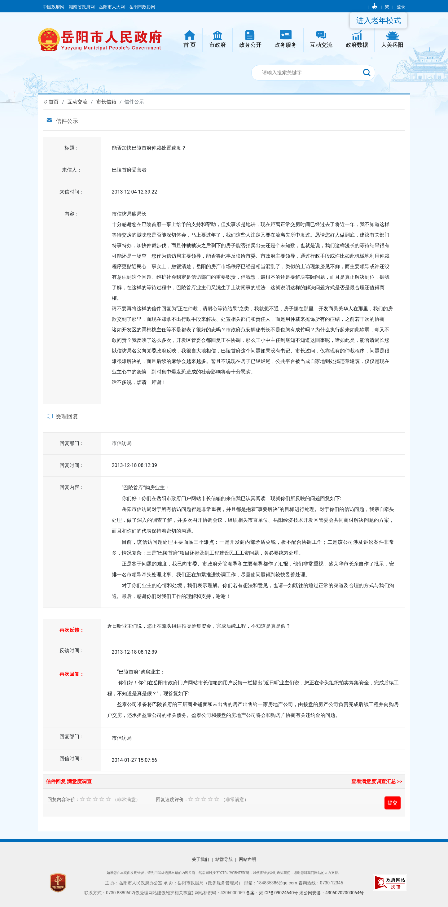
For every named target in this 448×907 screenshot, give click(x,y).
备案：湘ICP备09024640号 (272, 892)
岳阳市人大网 (112, 6)
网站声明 (247, 859)
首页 (54, 102)
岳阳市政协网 (142, 6)
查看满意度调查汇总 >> (376, 781)
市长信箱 (106, 102)
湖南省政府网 (82, 6)
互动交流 (77, 102)
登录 (401, 6)
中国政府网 (54, 6)
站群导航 (224, 859)
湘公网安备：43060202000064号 (331, 892)
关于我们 (200, 859)
